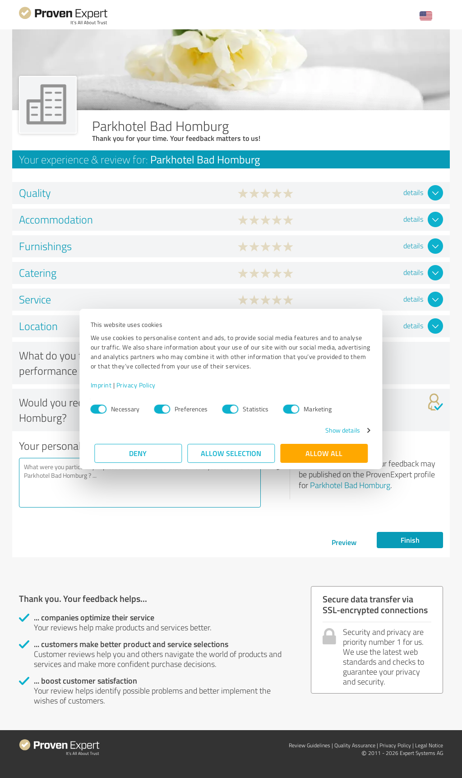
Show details (338, 430)
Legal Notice (429, 745)
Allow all (323, 453)
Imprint (105, 385)
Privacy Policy (139, 385)
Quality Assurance (354, 745)
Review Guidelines (309, 745)
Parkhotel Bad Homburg (350, 485)
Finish (410, 540)
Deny (138, 453)
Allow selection (231, 453)
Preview (344, 542)
